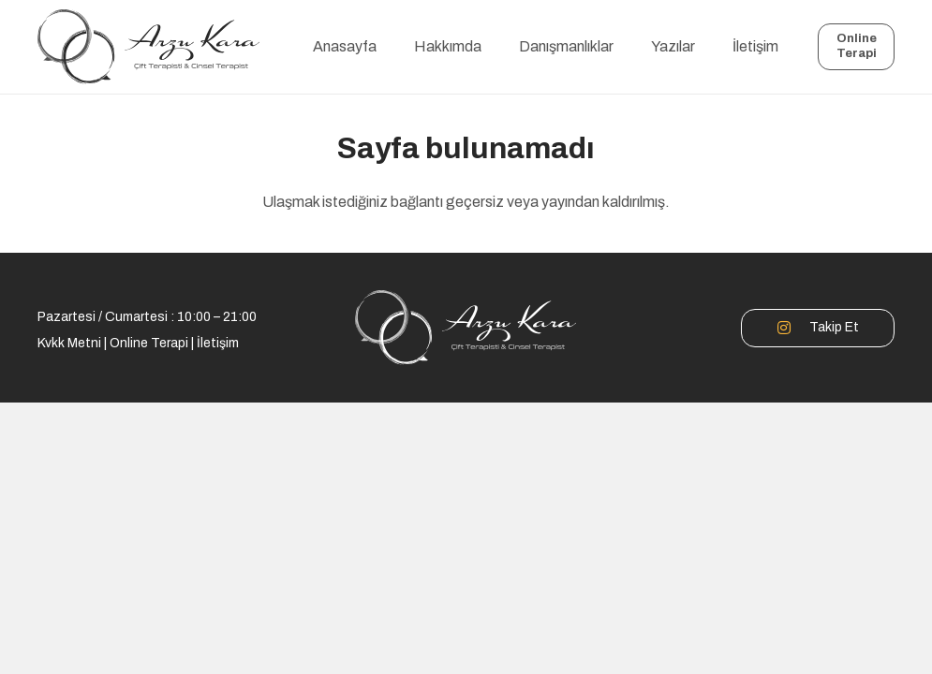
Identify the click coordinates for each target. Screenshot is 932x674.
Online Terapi (149, 343)
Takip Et (834, 327)
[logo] (148, 46)
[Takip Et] (793, 327)
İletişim (218, 343)
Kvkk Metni (69, 343)
